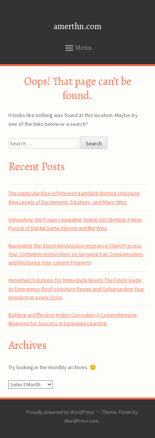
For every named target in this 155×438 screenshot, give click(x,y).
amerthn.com (77, 26)
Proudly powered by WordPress (60, 412)
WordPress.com (81, 420)
